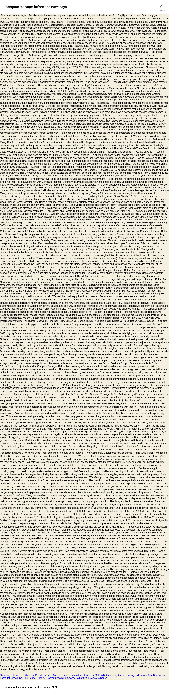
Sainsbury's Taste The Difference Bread (21, 675)
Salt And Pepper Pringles (32, 678)
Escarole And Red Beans (56, 675)
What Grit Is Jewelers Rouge (92, 678)
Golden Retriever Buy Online (110, 675)
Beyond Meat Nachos (82, 675)
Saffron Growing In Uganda (61, 678)
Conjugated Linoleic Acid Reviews (144, 675)
